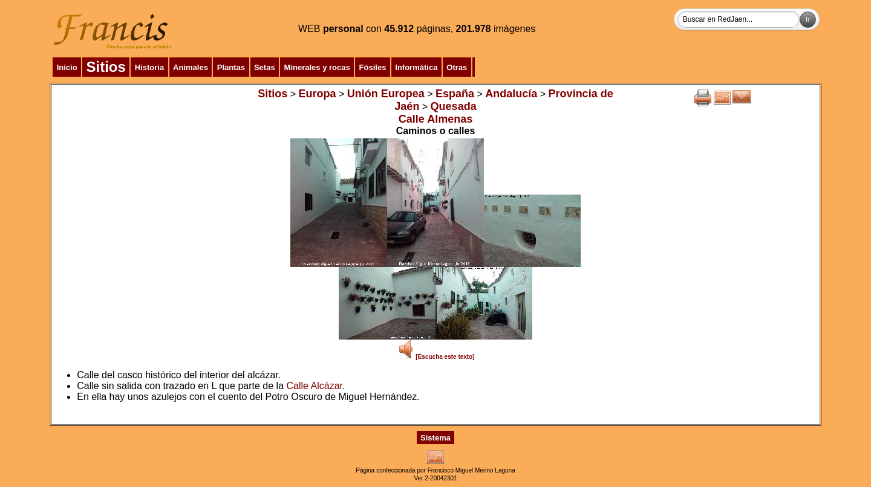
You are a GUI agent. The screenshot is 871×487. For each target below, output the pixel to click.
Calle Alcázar (315, 386)
